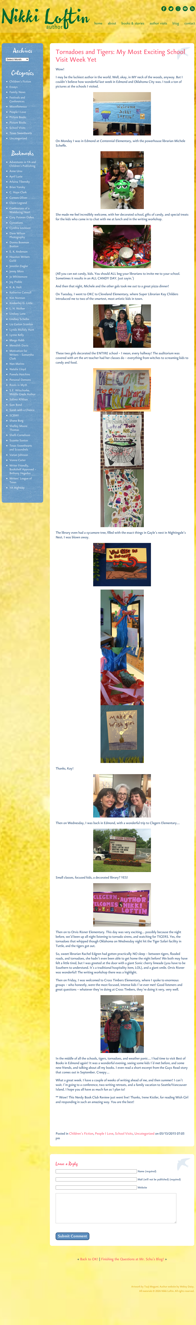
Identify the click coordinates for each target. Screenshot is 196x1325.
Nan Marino (16, 364)
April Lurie (15, 177)
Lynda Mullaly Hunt (21, 330)
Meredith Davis (18, 346)
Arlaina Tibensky (19, 182)
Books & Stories (132, 23)
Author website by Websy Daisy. (177, 1292)
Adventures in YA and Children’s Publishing (22, 164)
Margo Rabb (16, 340)
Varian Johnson (18, 455)
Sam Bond (15, 405)
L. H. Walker (17, 309)
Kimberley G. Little (21, 303)
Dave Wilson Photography (17, 235)
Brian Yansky (17, 187)
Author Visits (158, 23)
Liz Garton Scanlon (21, 324)
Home (98, 23)
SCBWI (14, 416)
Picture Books (17, 117)
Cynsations (16, 223)
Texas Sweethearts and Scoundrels (20, 448)
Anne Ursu (15, 171)
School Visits (17, 128)
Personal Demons (20, 380)
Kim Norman (17, 298)
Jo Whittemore (18, 277)
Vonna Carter (17, 460)
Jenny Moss (16, 271)
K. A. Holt (15, 287)
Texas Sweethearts (20, 133)
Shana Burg (16, 421)
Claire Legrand (18, 203)
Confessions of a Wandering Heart (19, 210)
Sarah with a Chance (21, 410)
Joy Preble (15, 282)
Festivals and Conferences (17, 99)
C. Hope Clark (18, 192)
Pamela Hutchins (19, 374)
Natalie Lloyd (17, 369)
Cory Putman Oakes (21, 217)
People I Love (17, 112)
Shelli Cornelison (19, 435)
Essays (13, 87)
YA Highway (17, 488)
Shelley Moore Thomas (18, 428)
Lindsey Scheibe (19, 319)
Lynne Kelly (16, 335)
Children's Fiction (20, 82)
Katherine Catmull (20, 293)
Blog (176, 23)
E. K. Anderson (18, 252)
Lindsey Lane (17, 314)
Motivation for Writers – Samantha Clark (21, 355)
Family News (17, 92)
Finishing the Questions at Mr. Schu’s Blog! (132, 1265)
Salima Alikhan (18, 400)
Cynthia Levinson (20, 228)
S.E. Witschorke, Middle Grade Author (22, 392)
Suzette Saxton (18, 441)
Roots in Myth (18, 385)
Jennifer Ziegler (18, 266)
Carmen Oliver (18, 198)
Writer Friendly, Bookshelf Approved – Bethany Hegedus (22, 469)
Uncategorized (18, 138)
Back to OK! (89, 1265)
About (112, 23)
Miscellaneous (18, 107)
